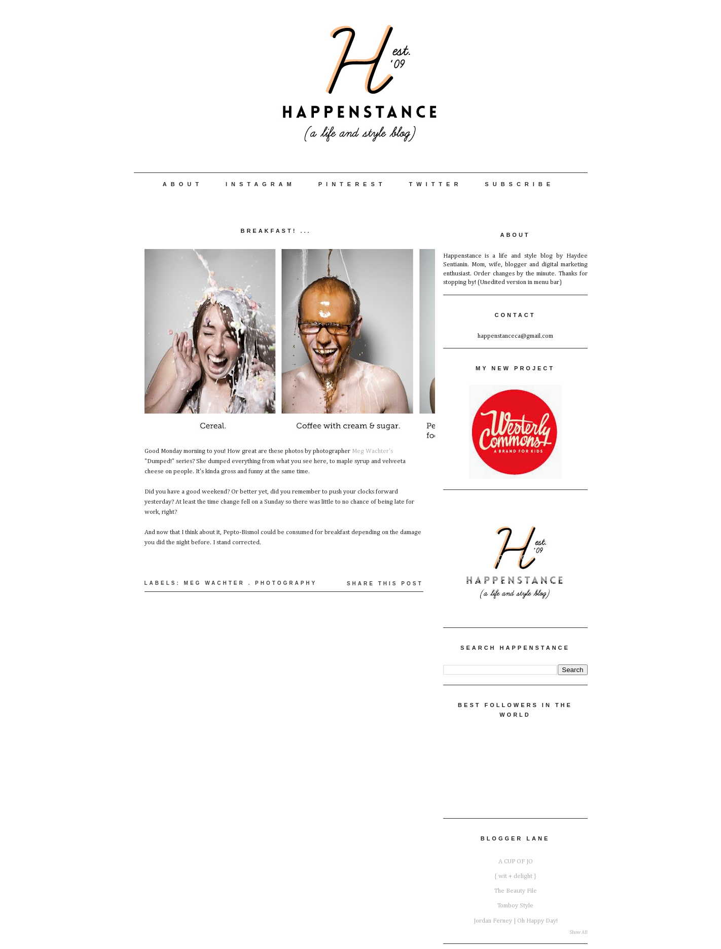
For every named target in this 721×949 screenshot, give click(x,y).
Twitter (435, 184)
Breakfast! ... (275, 231)
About (183, 184)
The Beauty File (515, 891)
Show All (579, 932)
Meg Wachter (214, 583)
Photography (286, 583)
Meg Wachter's (372, 451)
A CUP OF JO (515, 861)
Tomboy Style (515, 905)
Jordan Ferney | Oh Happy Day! (516, 921)
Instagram (261, 184)
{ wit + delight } (515, 876)
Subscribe (519, 184)
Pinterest (352, 184)
